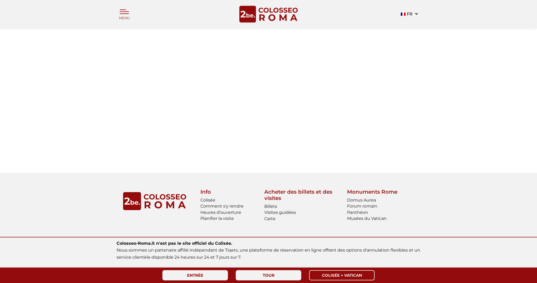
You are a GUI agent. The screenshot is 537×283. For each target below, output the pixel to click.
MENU (124, 18)
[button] (408, 14)
